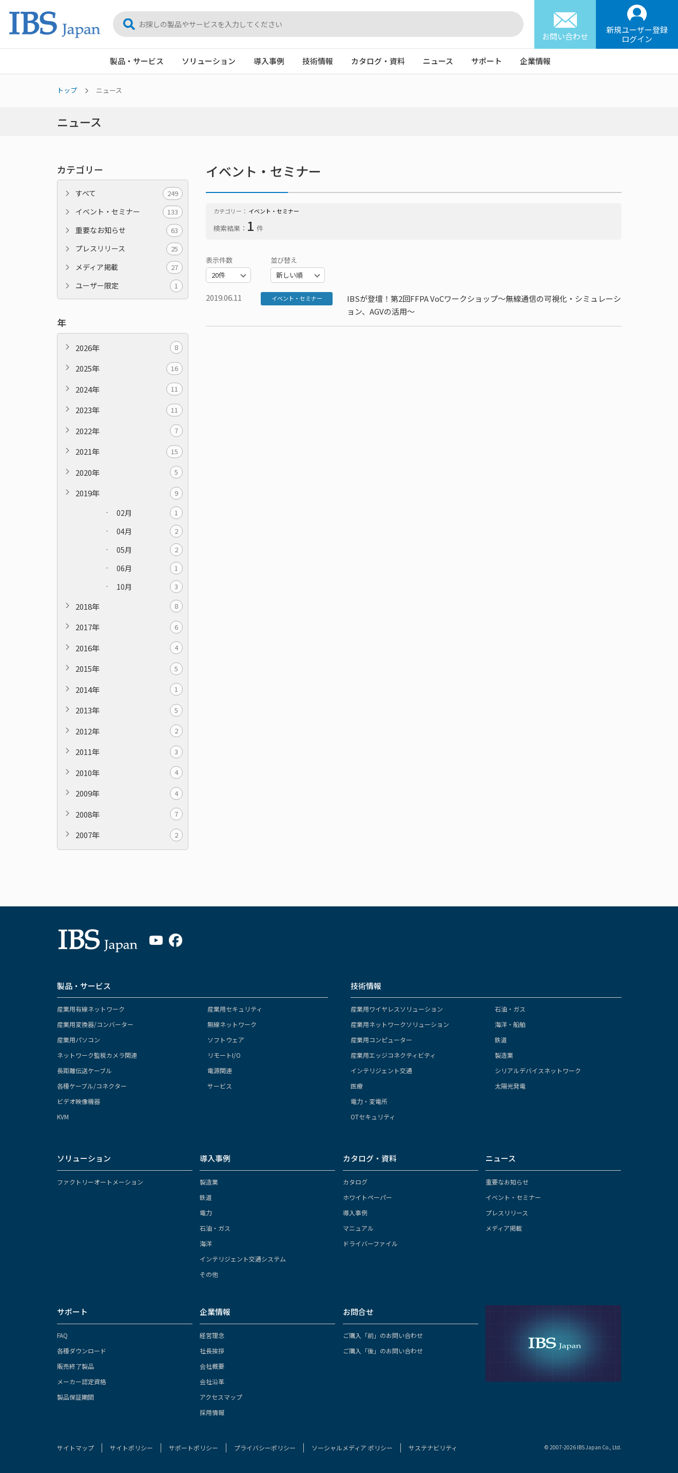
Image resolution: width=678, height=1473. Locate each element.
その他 (209, 1274)
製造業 (504, 1055)
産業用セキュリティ (234, 1008)
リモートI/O (224, 1055)
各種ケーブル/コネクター (92, 1085)
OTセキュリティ (373, 1116)
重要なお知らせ (129, 230)
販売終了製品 (75, 1366)
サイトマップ (75, 1447)
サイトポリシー (131, 1447)
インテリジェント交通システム (243, 1258)
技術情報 (317, 60)
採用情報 (212, 1412)
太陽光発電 (510, 1085)
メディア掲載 (129, 267)
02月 (150, 513)
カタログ (355, 1181)
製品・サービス (137, 60)
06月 (150, 568)
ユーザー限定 (129, 285)
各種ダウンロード (81, 1350)
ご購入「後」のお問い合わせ (383, 1350)
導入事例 (269, 60)
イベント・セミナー (129, 211)
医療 (357, 1085)
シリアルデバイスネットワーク (538, 1070)
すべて (129, 193)
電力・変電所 (369, 1101)
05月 (150, 550)
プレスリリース (129, 248)
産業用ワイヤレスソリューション (397, 1008)
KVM (63, 1116)
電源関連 (219, 1070)
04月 (150, 531)
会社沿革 (212, 1381)
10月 (150, 587)
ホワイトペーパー (367, 1197)
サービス (219, 1085)
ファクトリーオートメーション (100, 1181)
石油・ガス (510, 1008)
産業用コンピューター (381, 1039)
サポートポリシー (193, 1447)
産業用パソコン (78, 1039)
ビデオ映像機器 (78, 1101)
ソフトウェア (225, 1039)
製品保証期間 (75, 1396)
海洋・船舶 (510, 1024)
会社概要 (212, 1366)
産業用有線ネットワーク (91, 1008)
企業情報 (535, 60)
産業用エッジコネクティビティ (393, 1055)
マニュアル (358, 1228)
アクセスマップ (221, 1396)
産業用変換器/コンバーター (95, 1024)
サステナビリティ (433, 1447)
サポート (486, 60)
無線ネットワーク (232, 1024)
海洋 (206, 1243)
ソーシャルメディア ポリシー (352, 1447)
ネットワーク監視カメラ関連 (97, 1055)
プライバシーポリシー (265, 1447)
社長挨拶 (212, 1350)
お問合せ (358, 1311)
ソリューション (209, 60)
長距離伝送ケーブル (84, 1070)
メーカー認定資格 (81, 1381)
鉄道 (501, 1039)
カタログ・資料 (378, 60)
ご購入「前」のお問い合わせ (383, 1335)
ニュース (438, 60)
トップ (67, 90)
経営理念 (212, 1335)
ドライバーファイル (370, 1243)
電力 (206, 1212)
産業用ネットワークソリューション (400, 1024)
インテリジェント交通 (381, 1070)
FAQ (62, 1335)
